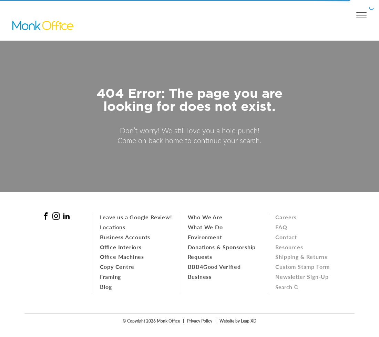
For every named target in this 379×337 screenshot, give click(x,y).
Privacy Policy (199, 321)
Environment (205, 237)
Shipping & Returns (301, 257)
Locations (112, 227)
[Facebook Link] (45, 216)
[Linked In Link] (66, 216)
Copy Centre (117, 267)
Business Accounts (125, 237)
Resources (289, 247)
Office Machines (122, 257)
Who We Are (205, 217)
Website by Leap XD (237, 321)
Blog (106, 287)
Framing (110, 277)
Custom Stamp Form (302, 267)
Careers (286, 217)
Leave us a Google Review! (136, 217)
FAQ (281, 227)
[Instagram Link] (56, 216)
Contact (286, 237)
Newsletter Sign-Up (302, 277)
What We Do (205, 227)
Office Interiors (121, 247)
